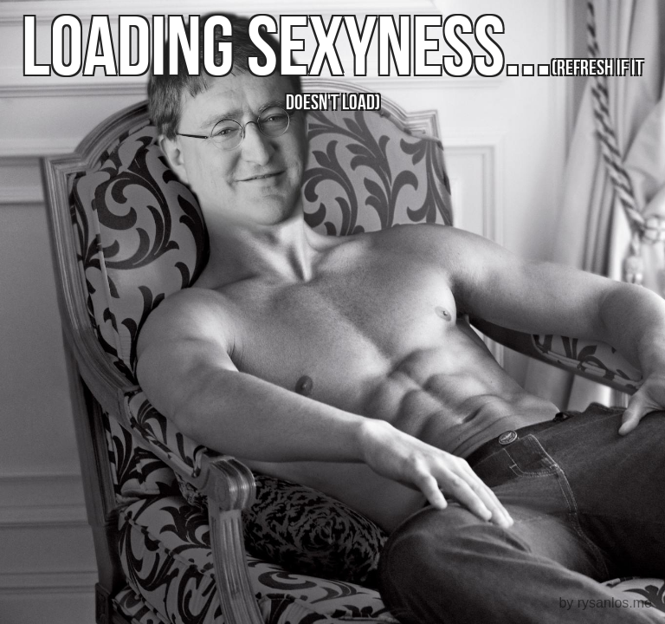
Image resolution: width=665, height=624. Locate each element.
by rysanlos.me (605, 602)
